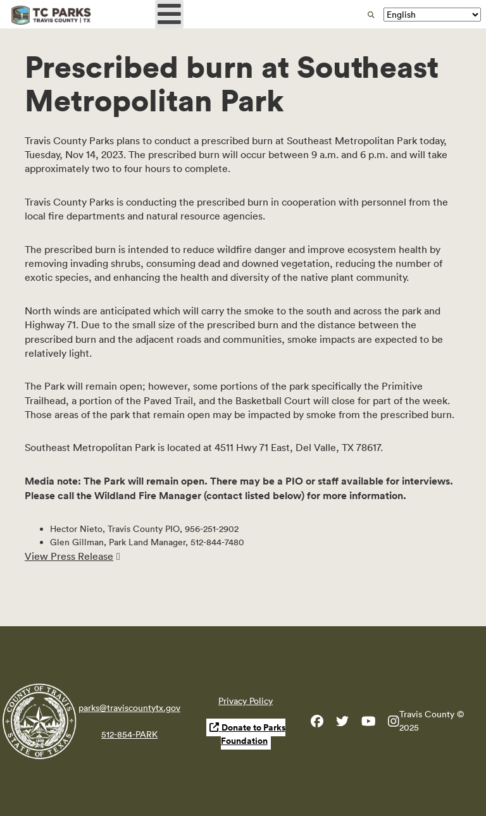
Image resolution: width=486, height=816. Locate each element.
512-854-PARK (129, 734)
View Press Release (69, 556)
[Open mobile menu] (169, 14)
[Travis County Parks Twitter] (342, 724)
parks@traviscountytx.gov (129, 708)
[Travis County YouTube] (368, 724)
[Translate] (432, 15)
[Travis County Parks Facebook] (317, 724)
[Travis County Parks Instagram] (393, 724)
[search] (371, 14)
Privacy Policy (245, 701)
